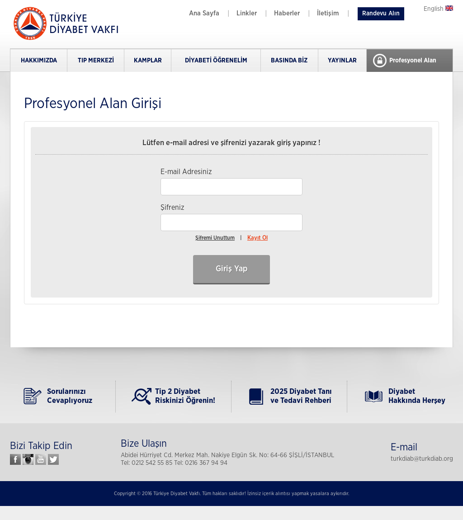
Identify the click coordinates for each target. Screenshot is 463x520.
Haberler (287, 13)
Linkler (246, 13)
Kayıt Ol (257, 238)
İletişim (328, 13)
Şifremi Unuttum (215, 238)
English (438, 9)
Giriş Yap (231, 269)
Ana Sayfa (204, 13)
